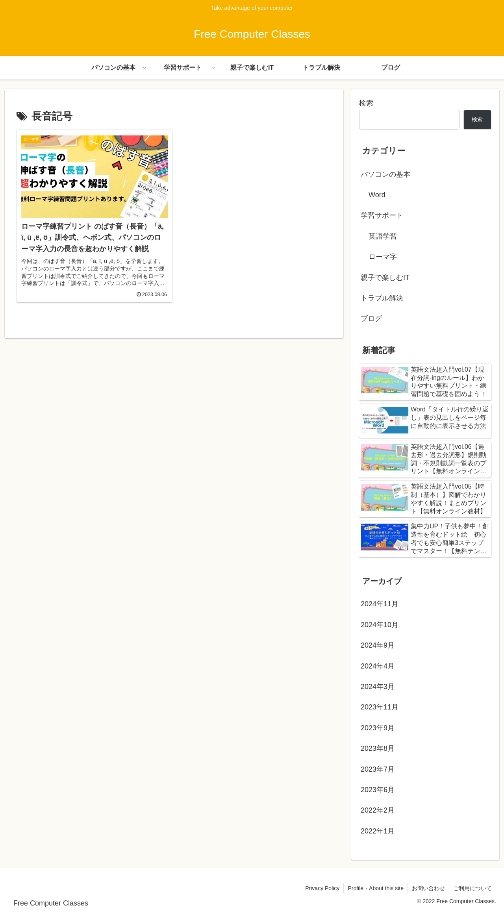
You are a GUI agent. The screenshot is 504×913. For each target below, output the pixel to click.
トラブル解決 (382, 298)
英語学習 (383, 236)
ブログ (371, 318)
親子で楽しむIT (385, 277)
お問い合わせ (428, 888)
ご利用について (472, 888)
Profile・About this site (376, 888)
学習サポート (382, 215)
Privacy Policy (322, 888)
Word (377, 195)
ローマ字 (383, 257)
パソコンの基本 (385, 174)
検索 (366, 103)
